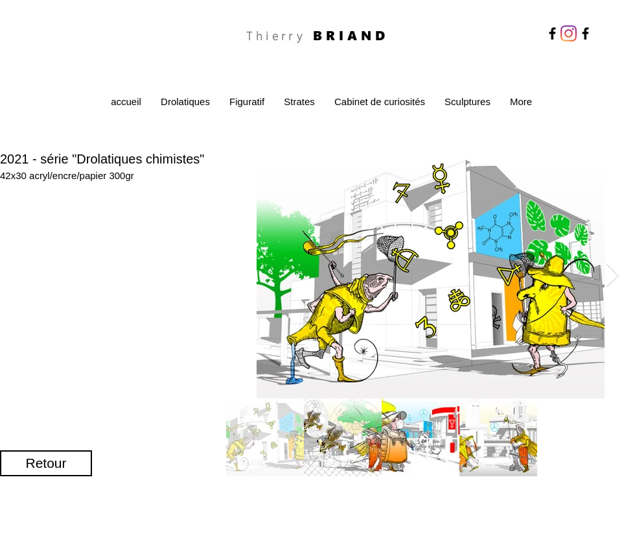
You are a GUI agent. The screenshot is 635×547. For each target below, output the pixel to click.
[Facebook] (552, 33)
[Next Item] (612, 275)
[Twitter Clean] (581, 490)
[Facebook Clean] (564, 490)
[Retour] (46, 463)
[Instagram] (568, 33)
